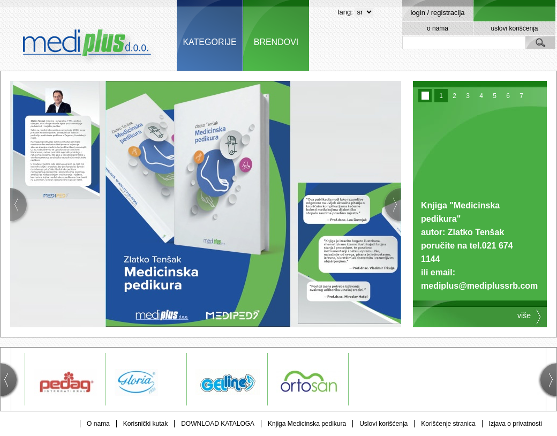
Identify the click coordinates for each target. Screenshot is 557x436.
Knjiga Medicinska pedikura (307, 423)
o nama (437, 28)
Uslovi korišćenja (383, 423)
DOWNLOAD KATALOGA (217, 423)
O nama (98, 423)
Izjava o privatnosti (515, 423)
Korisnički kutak (145, 423)
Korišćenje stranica (448, 423)
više (524, 315)
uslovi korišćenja (514, 28)
